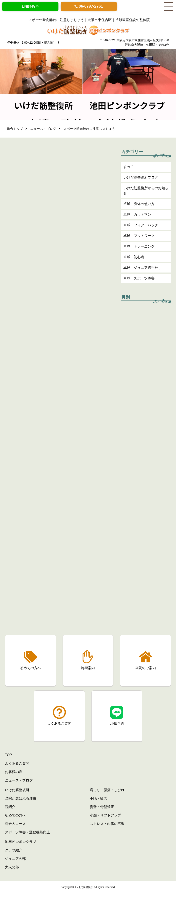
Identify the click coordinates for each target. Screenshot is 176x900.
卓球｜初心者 (133, 258)
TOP (8, 755)
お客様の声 (13, 772)
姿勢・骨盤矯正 (102, 807)
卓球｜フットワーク (139, 237)
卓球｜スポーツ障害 (139, 279)
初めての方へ (15, 815)
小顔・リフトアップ (105, 815)
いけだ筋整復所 (17, 790)
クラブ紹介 (13, 850)
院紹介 (10, 807)
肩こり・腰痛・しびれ (107, 790)
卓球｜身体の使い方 (139, 205)
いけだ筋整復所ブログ (140, 178)
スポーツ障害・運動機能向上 (27, 832)
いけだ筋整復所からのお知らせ (145, 191)
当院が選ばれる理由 (20, 798)
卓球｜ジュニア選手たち (142, 269)
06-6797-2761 (91, 6)
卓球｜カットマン (137, 215)
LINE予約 (28, 6)
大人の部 (12, 867)
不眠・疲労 (98, 798)
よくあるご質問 (17, 763)
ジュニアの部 (15, 859)
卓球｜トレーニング (139, 247)
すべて (128, 168)
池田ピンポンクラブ (20, 842)
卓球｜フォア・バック (140, 226)
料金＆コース (15, 824)
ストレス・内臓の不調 (107, 824)
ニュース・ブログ (43, 129)
